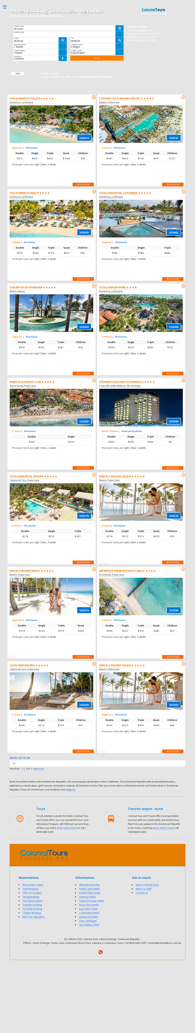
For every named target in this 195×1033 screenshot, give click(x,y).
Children (17, 56)
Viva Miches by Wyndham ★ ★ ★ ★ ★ (33, 287)
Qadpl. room (76, 50)
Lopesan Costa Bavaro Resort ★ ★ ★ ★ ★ (126, 98)
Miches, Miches (17, 291)
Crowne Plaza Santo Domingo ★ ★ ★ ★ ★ (127, 382)
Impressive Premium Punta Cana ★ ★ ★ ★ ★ (127, 570)
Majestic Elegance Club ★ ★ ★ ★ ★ (32, 382)
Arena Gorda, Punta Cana (23, 385)
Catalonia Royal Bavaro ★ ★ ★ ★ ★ (33, 476)
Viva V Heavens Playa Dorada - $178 (143, 33)
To (72, 38)
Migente (71, 789)
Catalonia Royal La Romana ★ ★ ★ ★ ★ (125, 193)
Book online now (66, 828)
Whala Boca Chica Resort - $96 (141, 40)
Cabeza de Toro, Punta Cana (24, 480)
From (16, 38)
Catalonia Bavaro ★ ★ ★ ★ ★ (29, 665)
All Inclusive (31, 147)
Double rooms (20, 44)
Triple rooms (19, 50)
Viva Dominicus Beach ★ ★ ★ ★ (30, 193)
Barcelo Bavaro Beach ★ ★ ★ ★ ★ (32, 570)
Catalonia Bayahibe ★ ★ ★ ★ (118, 287)
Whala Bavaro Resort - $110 (140, 30)
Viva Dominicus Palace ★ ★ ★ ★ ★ (32, 98)
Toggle (6, 7)
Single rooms (77, 44)
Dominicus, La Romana (21, 102)
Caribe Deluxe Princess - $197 (140, 37)
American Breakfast (131, 431)
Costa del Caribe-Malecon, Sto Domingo (119, 385)
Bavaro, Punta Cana (109, 102)
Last (41, 768)
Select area (19, 26)
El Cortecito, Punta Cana (111, 574)
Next (36, 768)
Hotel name (19, 32)
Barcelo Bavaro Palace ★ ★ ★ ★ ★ (122, 476)
